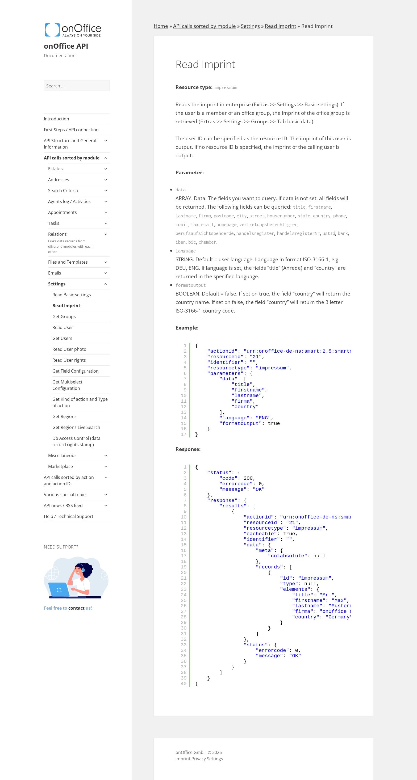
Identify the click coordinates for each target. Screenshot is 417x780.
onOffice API (66, 46)
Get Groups (64, 316)
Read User (62, 327)
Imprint (183, 759)
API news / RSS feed (63, 505)
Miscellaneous (62, 455)
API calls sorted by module (71, 158)
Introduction (56, 119)
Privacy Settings (207, 759)
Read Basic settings (71, 295)
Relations (74, 242)
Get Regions (64, 416)
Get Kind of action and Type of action (80, 402)
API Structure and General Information (70, 144)
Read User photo (69, 349)
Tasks (53, 223)
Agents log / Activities (69, 201)
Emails (54, 273)
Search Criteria (63, 190)
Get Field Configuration (75, 371)
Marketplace (60, 466)
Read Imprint (66, 306)
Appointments (62, 212)
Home (161, 26)
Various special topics (65, 494)
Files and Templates (68, 262)
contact (76, 608)
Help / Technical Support (68, 516)
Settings (56, 284)
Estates (55, 169)
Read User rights (69, 360)
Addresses (58, 180)
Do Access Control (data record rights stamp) (76, 441)
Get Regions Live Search (76, 427)
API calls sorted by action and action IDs (69, 480)
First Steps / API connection (71, 130)
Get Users (62, 338)
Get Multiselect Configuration (67, 385)
